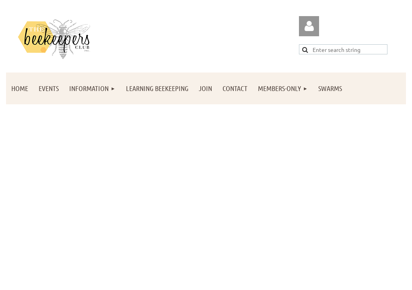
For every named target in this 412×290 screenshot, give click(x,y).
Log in (309, 26)
